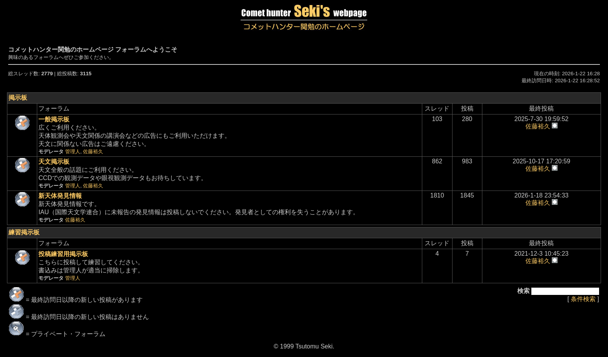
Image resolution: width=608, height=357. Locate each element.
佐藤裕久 (93, 151)
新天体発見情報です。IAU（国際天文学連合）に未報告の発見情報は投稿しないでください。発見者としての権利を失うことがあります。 (198, 207)
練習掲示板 (24, 232)
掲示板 (18, 97)
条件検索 (583, 299)
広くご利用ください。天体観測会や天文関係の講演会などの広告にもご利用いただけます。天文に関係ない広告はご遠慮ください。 (134, 135)
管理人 (72, 151)
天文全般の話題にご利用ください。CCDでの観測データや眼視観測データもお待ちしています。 (122, 173)
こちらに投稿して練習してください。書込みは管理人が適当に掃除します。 (91, 266)
